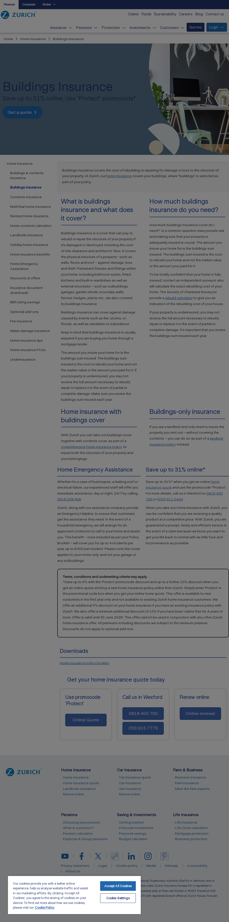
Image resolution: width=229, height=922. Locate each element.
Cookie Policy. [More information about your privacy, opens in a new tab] (45, 907)
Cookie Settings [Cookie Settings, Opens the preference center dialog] (118, 898)
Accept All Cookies (118, 886)
